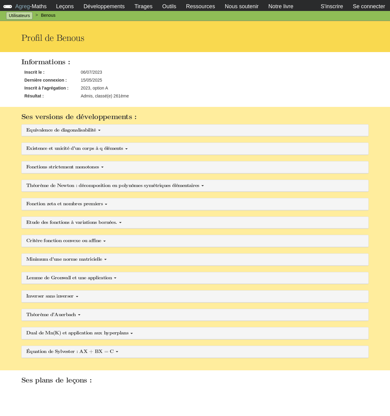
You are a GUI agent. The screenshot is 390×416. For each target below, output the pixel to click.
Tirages (143, 6)
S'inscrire (332, 6)
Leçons (65, 6)
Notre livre (280, 6)
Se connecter (369, 6)
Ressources (200, 6)
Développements (104, 6)
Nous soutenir (242, 6)
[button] (195, 130)
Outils (169, 6)
